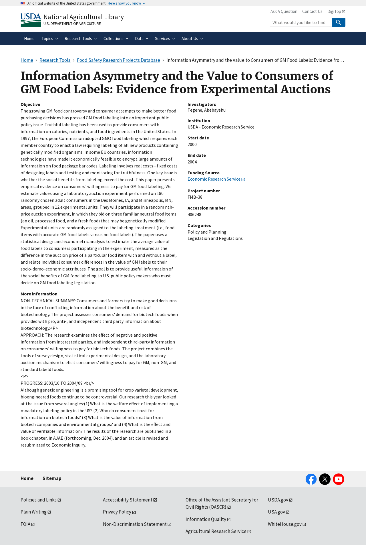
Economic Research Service (214, 179)
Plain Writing (34, 512)
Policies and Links (39, 500)
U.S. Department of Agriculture (72, 23)
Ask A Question (283, 11)
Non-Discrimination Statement (135, 524)
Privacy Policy (117, 512)
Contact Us (312, 11)
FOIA (25, 524)
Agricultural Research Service (216, 531)
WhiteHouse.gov (285, 524)
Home (27, 478)
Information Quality (206, 519)
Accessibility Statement (127, 500)
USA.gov (276, 512)
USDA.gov (278, 500)
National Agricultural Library (83, 17)
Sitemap (52, 478)
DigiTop (334, 11)
